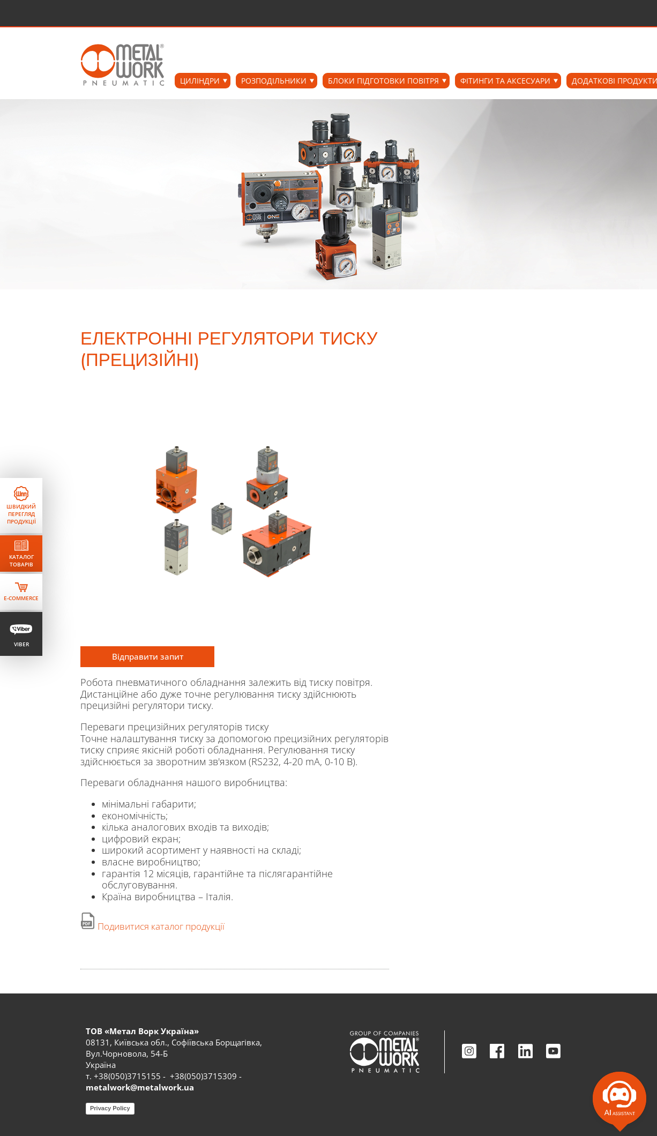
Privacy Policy (110, 1108)
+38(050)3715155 (127, 1076)
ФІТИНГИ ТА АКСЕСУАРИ (505, 81)
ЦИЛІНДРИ (200, 81)
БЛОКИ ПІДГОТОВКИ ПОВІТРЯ (383, 81)
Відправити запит (147, 656)
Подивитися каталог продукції (161, 926)
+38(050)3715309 (203, 1076)
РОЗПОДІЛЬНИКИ (274, 81)
